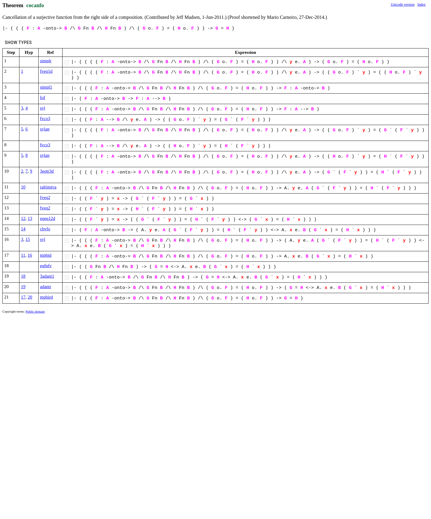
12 (23, 218)
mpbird (46, 297)
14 (23, 228)
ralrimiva (48, 187)
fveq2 (45, 197)
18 (23, 276)
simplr (45, 60)
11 (23, 255)
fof (42, 97)
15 (27, 239)
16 (30, 255)
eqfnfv (46, 265)
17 (23, 297)
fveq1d (46, 71)
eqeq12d (47, 218)
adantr (45, 286)
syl (42, 108)
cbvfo (45, 228)
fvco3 (45, 118)
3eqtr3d (47, 171)
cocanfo (35, 5)
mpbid (45, 255)
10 (23, 187)
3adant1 (47, 276)
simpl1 (46, 87)
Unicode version (403, 4)
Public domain (35, 311)
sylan (45, 129)
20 (30, 297)
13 (30, 218)
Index (422, 4)
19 (23, 286)
